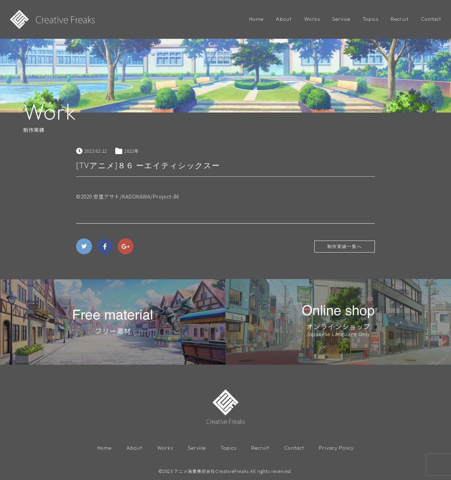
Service (341, 19)
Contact (431, 19)
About (284, 19)
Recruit (400, 19)
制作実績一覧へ (344, 246)
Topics (370, 19)
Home (256, 19)
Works (312, 19)
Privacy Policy (336, 448)
